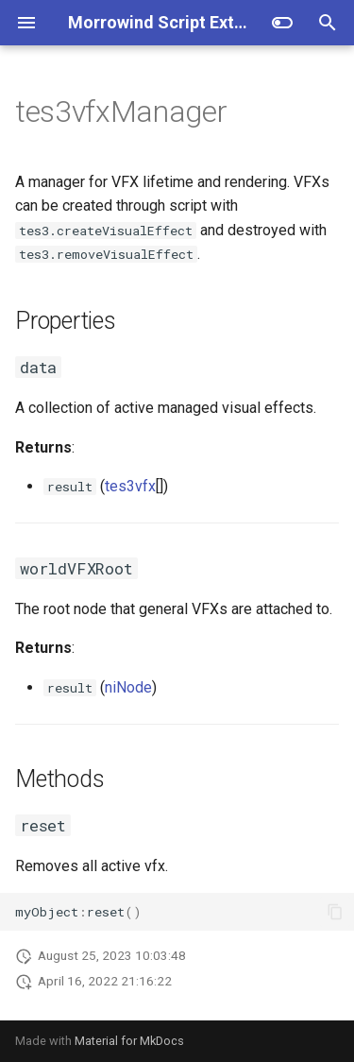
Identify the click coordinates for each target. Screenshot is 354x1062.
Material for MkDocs (129, 1041)
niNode (128, 687)
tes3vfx (130, 486)
